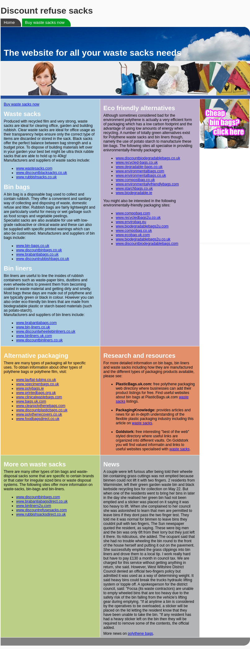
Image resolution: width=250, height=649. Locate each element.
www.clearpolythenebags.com (40, 406)
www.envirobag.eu (131, 222)
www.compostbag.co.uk (135, 180)
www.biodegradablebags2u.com (142, 226)
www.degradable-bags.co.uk (139, 167)
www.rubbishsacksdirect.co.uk (41, 514)
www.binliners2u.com (33, 506)
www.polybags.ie (30, 388)
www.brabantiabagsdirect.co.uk (42, 501)
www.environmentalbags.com (140, 171)
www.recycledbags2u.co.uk (138, 217)
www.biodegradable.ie (134, 193)
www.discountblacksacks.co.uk (41, 173)
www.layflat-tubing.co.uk (36, 380)
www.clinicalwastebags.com (39, 397)
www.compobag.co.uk (134, 230)
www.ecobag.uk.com (133, 235)
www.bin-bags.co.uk (32, 246)
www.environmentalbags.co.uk (141, 175)
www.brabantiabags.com (36, 323)
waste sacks (142, 423)
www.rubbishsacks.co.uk (36, 177)
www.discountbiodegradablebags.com (147, 243)
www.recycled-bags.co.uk (137, 162)
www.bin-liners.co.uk (33, 327)
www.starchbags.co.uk (134, 188)
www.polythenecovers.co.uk (39, 414)
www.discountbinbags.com (38, 497)
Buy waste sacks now (45, 22)
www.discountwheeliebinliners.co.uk (45, 331)
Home (9, 22)
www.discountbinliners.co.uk (39, 340)
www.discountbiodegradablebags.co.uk (148, 158)
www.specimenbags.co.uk (37, 384)
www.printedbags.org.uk (36, 393)
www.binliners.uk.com (34, 336)
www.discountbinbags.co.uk (39, 250)
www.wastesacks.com (34, 168)
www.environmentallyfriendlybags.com (147, 184)
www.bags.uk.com (31, 401)
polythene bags (140, 633)
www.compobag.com (133, 213)
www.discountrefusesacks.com (41, 510)
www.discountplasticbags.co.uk (41, 410)
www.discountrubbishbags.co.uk (42, 259)
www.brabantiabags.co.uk (37, 254)
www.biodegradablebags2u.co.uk (143, 239)
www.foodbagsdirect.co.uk (37, 419)
